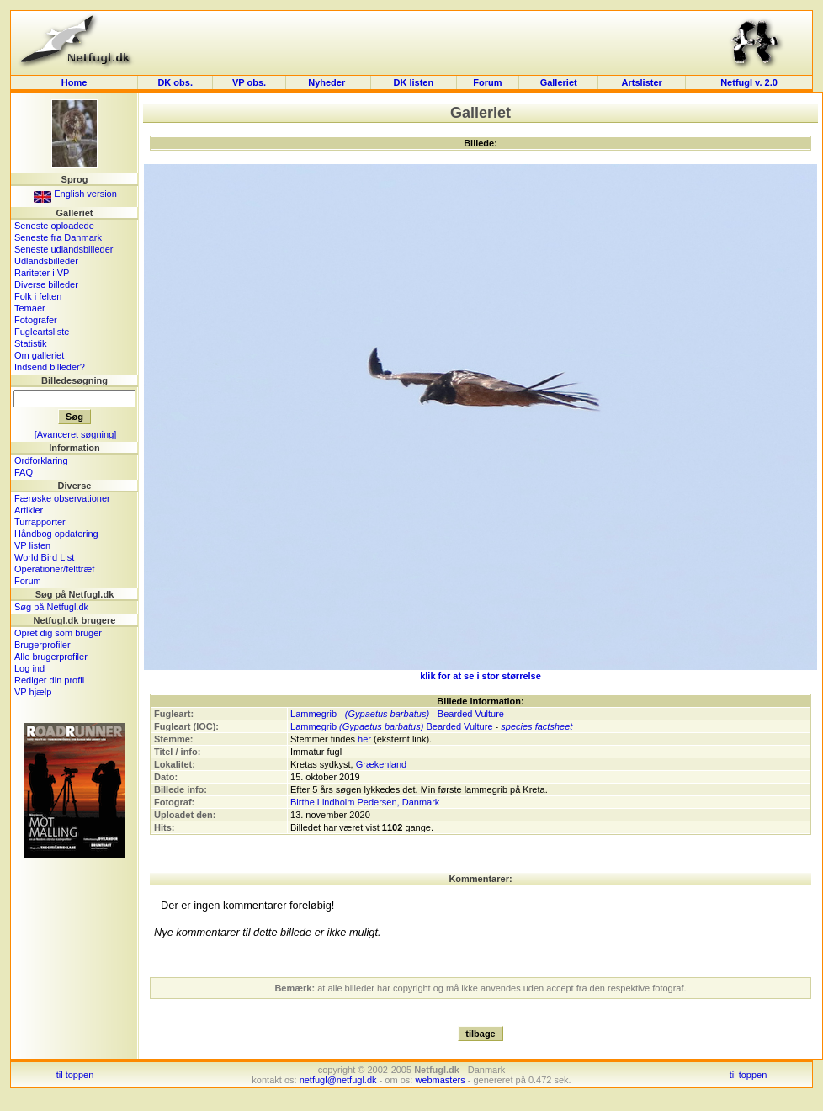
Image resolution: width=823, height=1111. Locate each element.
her (364, 739)
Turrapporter (40, 522)
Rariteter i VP (41, 273)
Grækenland (381, 764)
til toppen (75, 1075)
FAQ (23, 472)
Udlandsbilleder (46, 261)
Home (74, 82)
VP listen (32, 545)
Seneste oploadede (54, 226)
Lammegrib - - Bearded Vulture (397, 714)
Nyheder (328, 82)
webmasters (440, 1080)
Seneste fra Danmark (58, 237)
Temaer (29, 308)
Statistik (30, 343)
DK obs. (175, 82)
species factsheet (536, 726)
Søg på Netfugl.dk (51, 607)
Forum (487, 82)
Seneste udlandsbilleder (63, 249)
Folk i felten (37, 296)
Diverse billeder (46, 284)
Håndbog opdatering (56, 534)
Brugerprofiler (42, 645)
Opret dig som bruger (58, 633)
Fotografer (35, 320)
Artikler (28, 510)
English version (75, 194)
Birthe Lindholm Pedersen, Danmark (364, 802)
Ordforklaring (41, 460)
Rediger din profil (49, 680)
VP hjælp (32, 692)
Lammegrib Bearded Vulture (391, 726)
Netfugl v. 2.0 (749, 82)
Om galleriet (39, 355)
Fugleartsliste (41, 332)
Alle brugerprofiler (51, 656)
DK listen (413, 82)
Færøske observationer (62, 498)
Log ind (29, 668)
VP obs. (249, 82)
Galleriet (558, 82)
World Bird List (44, 557)
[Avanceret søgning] (76, 434)
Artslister (642, 82)
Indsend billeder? (49, 367)
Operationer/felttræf (54, 569)
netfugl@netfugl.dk (338, 1080)
